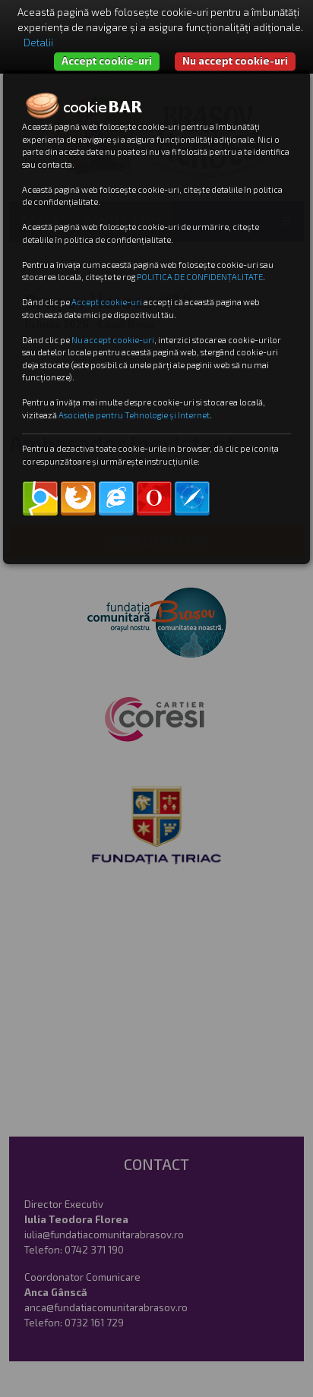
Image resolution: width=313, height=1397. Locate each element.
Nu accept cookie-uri (235, 61)
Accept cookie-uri (107, 61)
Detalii (38, 42)
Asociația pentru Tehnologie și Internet (134, 415)
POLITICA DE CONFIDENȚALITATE (200, 277)
